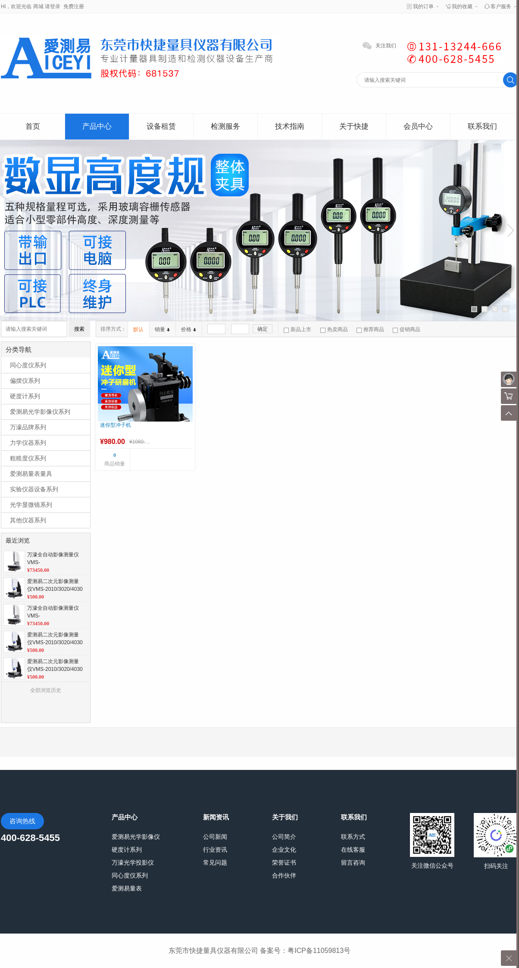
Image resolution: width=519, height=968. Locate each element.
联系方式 (353, 836)
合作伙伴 (284, 875)
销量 (162, 329)
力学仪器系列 (28, 442)
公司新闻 (215, 836)
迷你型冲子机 (115, 425)
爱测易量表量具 (31, 473)
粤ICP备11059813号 (319, 950)
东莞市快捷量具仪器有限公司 (213, 950)
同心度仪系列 (28, 365)
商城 (38, 6)
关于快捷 (354, 126)
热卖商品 (334, 329)
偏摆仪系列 (25, 380)
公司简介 (284, 836)
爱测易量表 (127, 888)
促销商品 (406, 329)
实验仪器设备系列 (34, 489)
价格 (188, 329)
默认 (138, 329)
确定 (262, 329)
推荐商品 (370, 329)
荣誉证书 (284, 862)
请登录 (52, 6)
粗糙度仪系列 (28, 458)
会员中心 (418, 126)
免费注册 (73, 6)
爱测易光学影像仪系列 (40, 411)
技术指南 (289, 126)
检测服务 (225, 126)
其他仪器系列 (28, 520)
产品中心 (97, 126)
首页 (32, 126)
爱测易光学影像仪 (136, 836)
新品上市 (297, 329)
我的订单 (423, 6)
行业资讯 (215, 849)
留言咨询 (353, 862)
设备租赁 (161, 126)
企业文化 (284, 849)
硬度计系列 (25, 396)
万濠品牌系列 (28, 427)
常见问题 (215, 862)
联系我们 (482, 126)
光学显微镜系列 (31, 504)
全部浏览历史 (45, 690)
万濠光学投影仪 (133, 862)
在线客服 (353, 849)
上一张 (9, 230)
